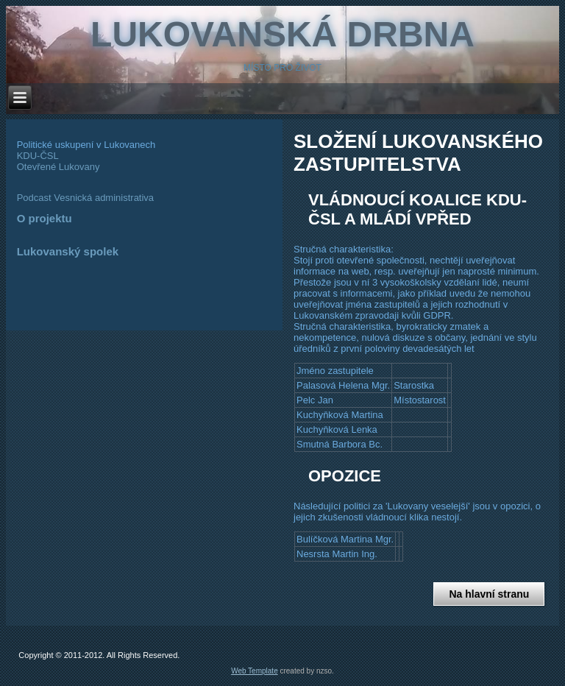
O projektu (44, 218)
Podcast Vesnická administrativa (85, 197)
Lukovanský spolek (67, 251)
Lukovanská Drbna (282, 34)
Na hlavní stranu (489, 594)
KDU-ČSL (38, 155)
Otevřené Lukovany (58, 166)
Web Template (254, 671)
